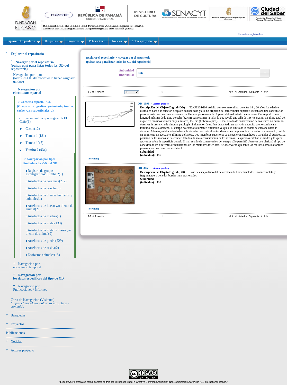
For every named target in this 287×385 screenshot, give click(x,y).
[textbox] (198, 73)
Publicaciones (15, 333)
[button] (265, 73)
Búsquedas (18, 315)
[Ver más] (93, 158)
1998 (144, 103)
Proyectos (17, 324)
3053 (144, 168)
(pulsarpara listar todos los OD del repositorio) (40, 65)
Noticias (16, 341)
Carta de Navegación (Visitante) (40, 303)
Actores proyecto (22, 350)
